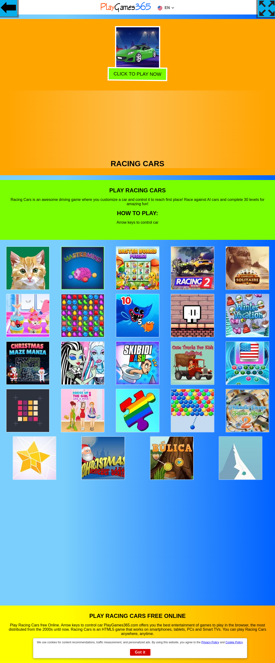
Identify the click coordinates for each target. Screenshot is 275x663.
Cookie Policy (234, 642)
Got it (140, 652)
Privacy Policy (210, 642)
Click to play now (137, 74)
